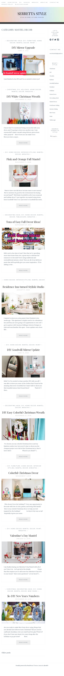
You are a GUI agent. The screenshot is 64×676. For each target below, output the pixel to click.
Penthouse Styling (54, 105)
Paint (32, 43)
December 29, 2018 (23, 607)
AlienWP (46, 673)
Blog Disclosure (21, 4)
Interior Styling (28, 152)
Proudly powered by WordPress (24, 673)
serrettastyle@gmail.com (56, 53)
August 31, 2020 (23, 294)
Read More (24, 143)
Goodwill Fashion (54, 83)
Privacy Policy (7, 4)
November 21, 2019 (23, 423)
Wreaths (35, 2)
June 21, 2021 (23, 50)
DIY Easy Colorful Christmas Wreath (23, 418)
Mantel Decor (22, 43)
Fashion (27, 2)
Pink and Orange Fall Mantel (23, 159)
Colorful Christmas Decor (23, 481)
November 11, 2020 (23, 162)
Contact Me (54, 2)
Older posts (7, 660)
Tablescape (21, 217)
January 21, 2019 (23, 546)
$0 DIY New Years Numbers (23, 604)
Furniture (31, 41)
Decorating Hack (14, 41)
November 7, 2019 (23, 484)
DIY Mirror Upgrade (23, 47)
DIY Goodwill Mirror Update (23, 353)
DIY (20, 2)
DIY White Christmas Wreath (23, 96)
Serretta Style (32, 13)
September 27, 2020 (23, 225)
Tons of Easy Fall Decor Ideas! (23, 222)
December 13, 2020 (23, 99)
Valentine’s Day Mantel (23, 543)
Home (4, 2)
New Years (32, 599)
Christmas (11, 89)
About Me (44, 2)
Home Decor (12, 2)
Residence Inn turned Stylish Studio (23, 289)
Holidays (25, 89)
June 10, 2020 (23, 357)
